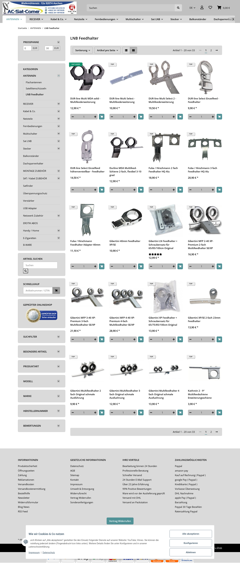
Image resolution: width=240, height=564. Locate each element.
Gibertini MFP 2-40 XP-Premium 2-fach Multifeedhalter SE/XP (200, 244)
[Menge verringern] (72, 117)
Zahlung (22, 475)
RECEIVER (28, 103)
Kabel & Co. (29, 111)
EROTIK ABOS (30, 223)
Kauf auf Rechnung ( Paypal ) (190, 475)
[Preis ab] (27, 48)
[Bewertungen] (166, 254)
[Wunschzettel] (210, 8)
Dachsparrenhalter (33, 163)
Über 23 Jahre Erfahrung (136, 484)
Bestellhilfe (24, 493)
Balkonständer (31, 155)
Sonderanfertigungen (81, 502)
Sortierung (81, 50)
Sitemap (74, 475)
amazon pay (181, 470)
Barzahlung (181, 502)
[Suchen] (131, 7)
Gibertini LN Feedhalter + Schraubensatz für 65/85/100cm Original (163, 244)
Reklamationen (26, 479)
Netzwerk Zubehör (33, 215)
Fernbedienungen (32, 126)
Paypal (178, 466)
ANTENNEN (29, 75)
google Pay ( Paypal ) (186, 479)
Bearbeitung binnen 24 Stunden (140, 466)
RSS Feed (23, 511)
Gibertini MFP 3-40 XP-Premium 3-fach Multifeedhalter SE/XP (83, 321)
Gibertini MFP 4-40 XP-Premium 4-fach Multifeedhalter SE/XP (122, 321)
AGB (72, 470)
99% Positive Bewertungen (137, 488)
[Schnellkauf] (38, 290)
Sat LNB (27, 141)
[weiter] (217, 50)
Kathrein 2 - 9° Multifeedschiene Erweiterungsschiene (200, 394)
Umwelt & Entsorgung (82, 488)
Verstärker (28, 200)
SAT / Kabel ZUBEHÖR (35, 178)
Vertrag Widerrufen (80, 497)
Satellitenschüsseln (36, 88)
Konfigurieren (188, 544)
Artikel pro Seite (106, 50)
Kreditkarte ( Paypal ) (186, 484)
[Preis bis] (49, 48)
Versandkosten (26, 484)
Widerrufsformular (28, 502)
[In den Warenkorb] (101, 117)
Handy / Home (31, 230)
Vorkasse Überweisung (187, 488)
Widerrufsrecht (78, 493)
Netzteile (28, 118)
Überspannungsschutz (35, 193)
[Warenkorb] (223, 8)
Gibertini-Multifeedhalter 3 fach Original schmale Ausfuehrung (124, 394)
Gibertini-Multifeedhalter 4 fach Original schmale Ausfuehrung (164, 394)
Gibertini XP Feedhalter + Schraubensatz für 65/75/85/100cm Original (163, 321)
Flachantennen (34, 82)
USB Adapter (30, 208)
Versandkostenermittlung (31, 488)
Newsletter (24, 497)
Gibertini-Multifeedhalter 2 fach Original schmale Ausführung (85, 394)
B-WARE (27, 244)
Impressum (76, 484)
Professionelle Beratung (135, 470)
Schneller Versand (132, 475)
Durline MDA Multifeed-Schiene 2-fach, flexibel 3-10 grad (125, 171)
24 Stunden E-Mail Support (137, 479)
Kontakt (74, 479)
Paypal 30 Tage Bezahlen (188, 506)
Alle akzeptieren (188, 536)
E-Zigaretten (29, 238)
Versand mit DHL (132, 497)
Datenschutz (77, 466)
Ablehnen (188, 553)
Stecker (27, 148)
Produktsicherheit (27, 466)
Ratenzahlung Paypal (186, 511)
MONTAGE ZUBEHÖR (34, 170)
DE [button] (191, 7)
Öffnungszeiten (26, 470)
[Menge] (84, 117)
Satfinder (28, 185)
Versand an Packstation (135, 502)
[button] (202, 8)
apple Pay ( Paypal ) (185, 497)
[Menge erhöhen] (95, 117)
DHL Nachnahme (184, 493)
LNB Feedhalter (35, 94)
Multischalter (30, 133)
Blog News (23, 506)
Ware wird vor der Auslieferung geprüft (144, 493)
